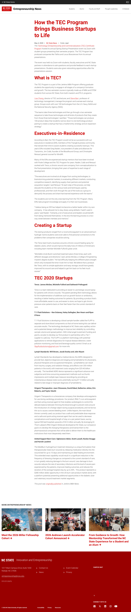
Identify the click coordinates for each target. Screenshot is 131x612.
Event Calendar (72, 568)
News (41, 572)
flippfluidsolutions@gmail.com (46, 346)
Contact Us (43, 568)
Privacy (69, 572)
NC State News (51, 43)
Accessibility (40, 607)
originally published (53, 484)
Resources (58, 607)
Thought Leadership (111, 9)
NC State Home (8, 2)
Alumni (82, 9)
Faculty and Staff (94, 9)
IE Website (126, 9)
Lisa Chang (38, 98)
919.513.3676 (7, 581)
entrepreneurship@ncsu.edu (13, 576)
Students (72, 9)
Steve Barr (74, 98)
